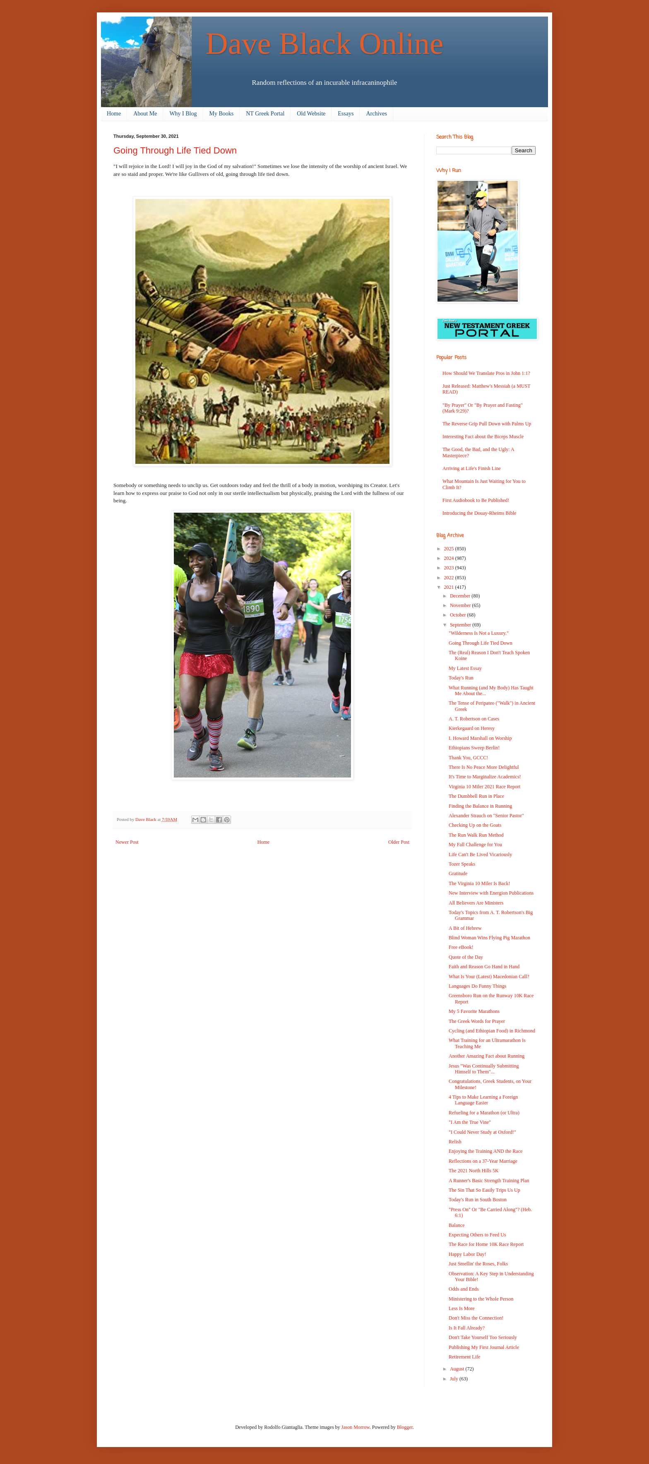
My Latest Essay (465, 668)
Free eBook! (461, 947)
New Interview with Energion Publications (491, 893)
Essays (345, 113)
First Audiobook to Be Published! (475, 500)
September (461, 625)
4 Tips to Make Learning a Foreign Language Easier (483, 1100)
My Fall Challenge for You (475, 844)
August (458, 1369)
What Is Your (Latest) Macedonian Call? (489, 976)
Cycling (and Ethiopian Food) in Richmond (492, 1031)
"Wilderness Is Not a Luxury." (479, 633)
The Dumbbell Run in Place (476, 796)
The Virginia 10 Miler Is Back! (479, 883)
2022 (449, 578)
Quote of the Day (466, 957)
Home (114, 113)
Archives (376, 113)
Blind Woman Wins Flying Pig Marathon (489, 938)
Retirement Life (464, 1357)
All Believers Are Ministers (476, 903)
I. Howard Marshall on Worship (480, 738)
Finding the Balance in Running (480, 806)
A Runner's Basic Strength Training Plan (489, 1180)
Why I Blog (183, 113)
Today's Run (461, 678)
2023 (449, 568)
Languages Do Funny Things (477, 986)
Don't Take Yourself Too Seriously (483, 1337)
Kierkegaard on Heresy (472, 728)
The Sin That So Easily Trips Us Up (484, 1190)
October (458, 615)
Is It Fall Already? (467, 1328)
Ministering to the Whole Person (481, 1299)
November (461, 605)
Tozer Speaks (462, 864)
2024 (449, 558)
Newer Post (127, 842)
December (460, 596)
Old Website (311, 113)
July (454, 1379)
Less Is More (462, 1308)
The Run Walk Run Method (476, 835)
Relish (455, 1142)
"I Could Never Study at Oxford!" (482, 1132)
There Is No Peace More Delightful (484, 767)
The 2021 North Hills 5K (474, 1171)
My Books (221, 113)
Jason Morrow (355, 1427)
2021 (449, 587)
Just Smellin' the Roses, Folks (478, 1264)
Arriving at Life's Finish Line (471, 468)
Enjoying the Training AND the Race (485, 1151)
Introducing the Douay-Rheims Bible (479, 513)
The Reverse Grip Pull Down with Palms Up (486, 424)
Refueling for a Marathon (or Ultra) (484, 1113)
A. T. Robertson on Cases (474, 719)
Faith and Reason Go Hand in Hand (484, 967)
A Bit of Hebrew (465, 928)
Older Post (398, 842)
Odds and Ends (464, 1289)
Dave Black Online (325, 43)
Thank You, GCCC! (468, 758)
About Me (145, 113)
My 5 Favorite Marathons (474, 1011)
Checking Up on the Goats (475, 825)
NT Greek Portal (265, 113)
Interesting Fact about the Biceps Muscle (483, 436)
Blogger (405, 1427)
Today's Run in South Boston (478, 1199)
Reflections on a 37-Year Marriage (483, 1161)
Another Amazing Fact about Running (486, 1056)
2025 (449, 549)
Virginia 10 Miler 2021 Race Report (484, 787)
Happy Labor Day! (467, 1254)
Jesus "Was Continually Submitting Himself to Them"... (484, 1069)
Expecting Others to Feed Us (477, 1235)
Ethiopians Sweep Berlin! (474, 748)
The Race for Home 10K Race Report (486, 1244)
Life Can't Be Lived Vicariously (480, 854)
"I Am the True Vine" (470, 1122)
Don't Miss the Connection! (476, 1318)
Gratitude (458, 873)
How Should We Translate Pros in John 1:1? (486, 373)
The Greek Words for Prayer (477, 1021)
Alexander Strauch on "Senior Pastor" (486, 815)
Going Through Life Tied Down (480, 643)
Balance (457, 1225)
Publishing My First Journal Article (484, 1347)
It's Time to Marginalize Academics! (485, 777)
